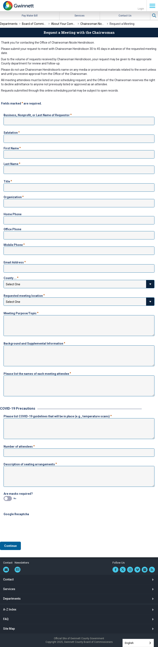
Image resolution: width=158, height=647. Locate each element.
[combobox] (138, 643)
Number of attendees (19, 446)
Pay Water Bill (30, 15)
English (129, 642)
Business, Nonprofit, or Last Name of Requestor (38, 115)
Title (8, 181)
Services (80, 15)
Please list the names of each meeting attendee (37, 373)
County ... (11, 278)
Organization (14, 197)
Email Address (15, 262)
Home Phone (12, 214)
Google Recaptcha (16, 514)
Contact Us (125, 15)
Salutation (12, 132)
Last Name (12, 163)
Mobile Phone (14, 244)
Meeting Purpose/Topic (21, 313)
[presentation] (35, 524)
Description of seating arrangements (30, 464)
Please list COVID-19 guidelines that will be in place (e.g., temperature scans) (58, 416)
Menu (152, 5)
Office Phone (12, 229)
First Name (12, 148)
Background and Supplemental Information (34, 343)
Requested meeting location (24, 295)
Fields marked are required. (21, 103)
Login (141, 8)
